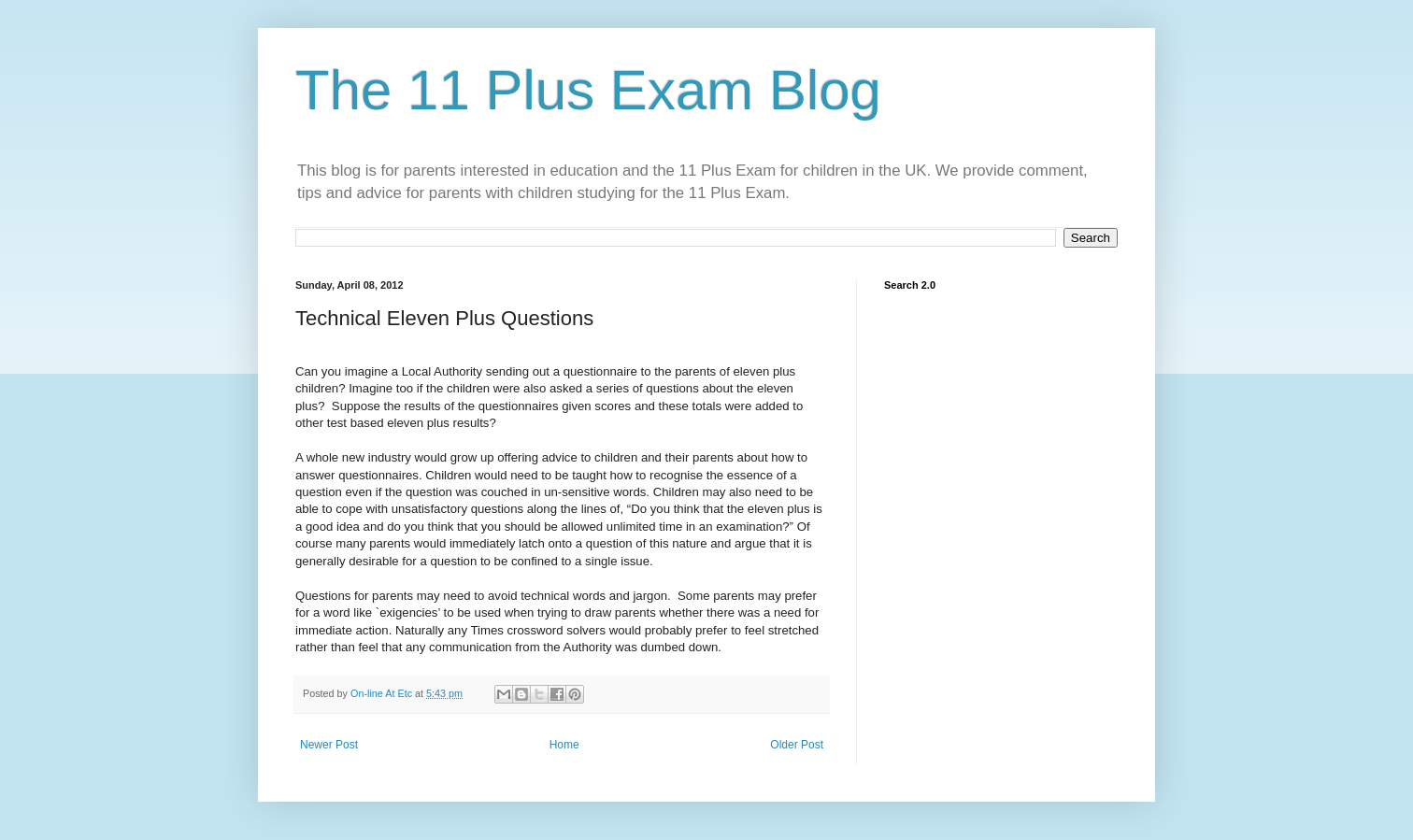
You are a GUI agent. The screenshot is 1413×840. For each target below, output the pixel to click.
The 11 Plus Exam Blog (588, 90)
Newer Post (329, 744)
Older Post (796, 744)
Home (564, 744)
